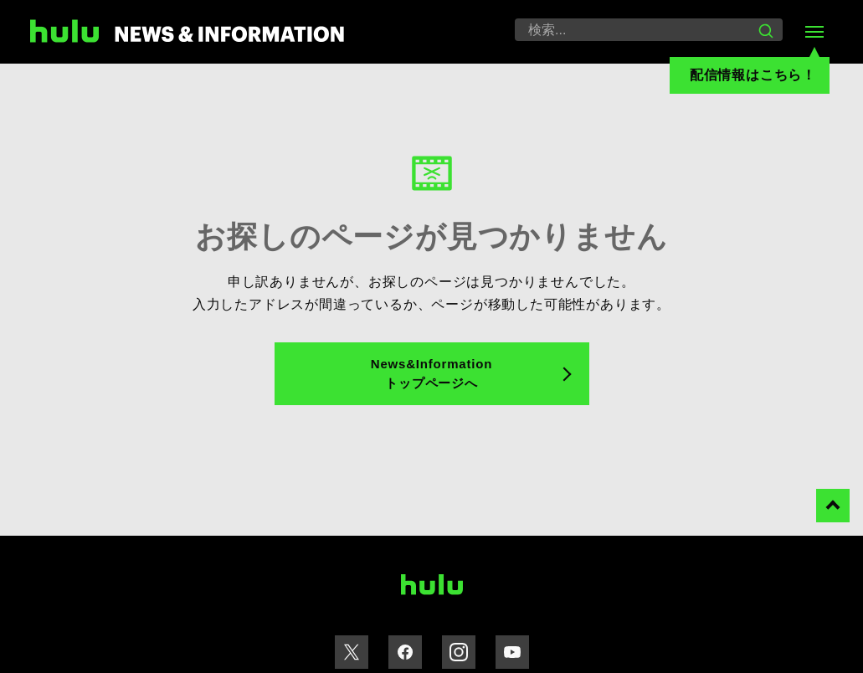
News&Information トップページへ (431, 373)
